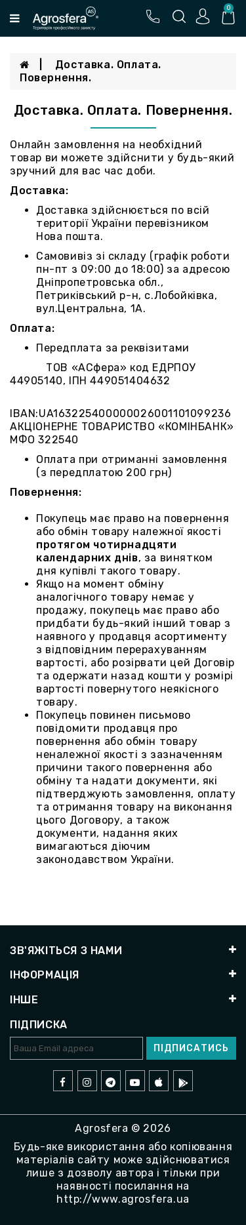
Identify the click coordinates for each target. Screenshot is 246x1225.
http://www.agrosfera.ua (123, 1199)
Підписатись (191, 1048)
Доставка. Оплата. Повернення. (90, 71)
